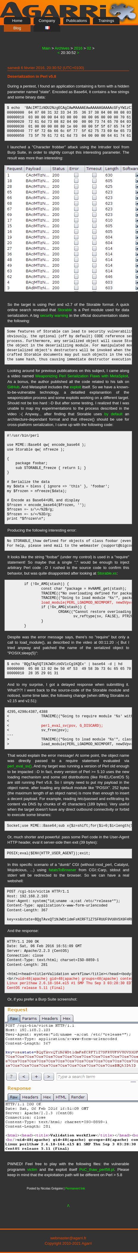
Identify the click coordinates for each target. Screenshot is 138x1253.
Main (46, 48)
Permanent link (75, 1188)
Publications (76, 20)
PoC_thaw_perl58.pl (96, 1169)
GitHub (13, 387)
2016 (78, 48)
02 (89, 48)
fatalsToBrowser (62, 870)
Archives (62, 48)
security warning (54, 315)
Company (47, 20)
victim (32, 1169)
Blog (17, 28)
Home (17, 20)
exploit (75, 387)
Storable (65, 310)
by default (113, 414)
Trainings (106, 20)
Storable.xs (107, 573)
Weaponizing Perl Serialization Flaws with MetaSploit (81, 376)
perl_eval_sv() (19, 766)
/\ (68, 1205)
